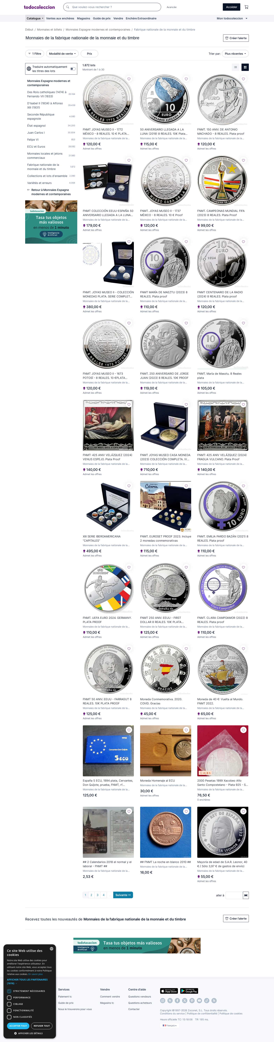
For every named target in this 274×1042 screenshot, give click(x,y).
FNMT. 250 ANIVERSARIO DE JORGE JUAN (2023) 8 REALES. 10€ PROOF (164, 376)
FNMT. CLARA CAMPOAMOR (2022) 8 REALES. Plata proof (222, 620)
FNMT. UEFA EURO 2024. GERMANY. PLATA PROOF (107, 620)
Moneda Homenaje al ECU (157, 780)
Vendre (118, 18)
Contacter (134, 1009)
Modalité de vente (61, 53)
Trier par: (215, 53)
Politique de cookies (230, 1013)
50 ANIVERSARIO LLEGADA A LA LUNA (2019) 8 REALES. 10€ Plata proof (162, 132)
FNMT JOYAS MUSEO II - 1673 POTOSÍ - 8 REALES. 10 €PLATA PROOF (104, 376)
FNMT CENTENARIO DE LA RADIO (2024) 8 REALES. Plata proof (220, 294)
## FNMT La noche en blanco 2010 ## (165, 862)
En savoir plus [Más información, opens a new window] (35, 974)
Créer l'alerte (236, 38)
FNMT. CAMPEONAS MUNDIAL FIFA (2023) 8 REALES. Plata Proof (221, 213)
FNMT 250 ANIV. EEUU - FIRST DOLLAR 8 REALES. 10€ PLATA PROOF (160, 620)
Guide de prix (102, 18)
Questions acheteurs (140, 1002)
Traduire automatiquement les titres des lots (47, 69)
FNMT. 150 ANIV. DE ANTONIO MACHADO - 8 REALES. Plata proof (220, 131)
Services (64, 989)
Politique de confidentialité (202, 1013)
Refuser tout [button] (42, 1025)
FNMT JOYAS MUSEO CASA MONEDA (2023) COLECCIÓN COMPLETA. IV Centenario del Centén (165, 457)
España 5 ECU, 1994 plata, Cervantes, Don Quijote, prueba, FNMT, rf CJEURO (108, 783)
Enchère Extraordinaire (141, 18)
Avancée (171, 7)
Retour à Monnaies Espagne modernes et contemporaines (49, 192)
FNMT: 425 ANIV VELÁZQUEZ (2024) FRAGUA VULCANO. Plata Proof (222, 457)
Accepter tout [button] (18, 1025)
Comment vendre (110, 996)
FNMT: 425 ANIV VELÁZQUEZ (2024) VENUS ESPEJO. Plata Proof (107, 457)
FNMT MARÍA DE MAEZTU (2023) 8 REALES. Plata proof (164, 294)
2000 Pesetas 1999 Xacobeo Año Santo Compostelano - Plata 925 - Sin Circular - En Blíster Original (222, 783)
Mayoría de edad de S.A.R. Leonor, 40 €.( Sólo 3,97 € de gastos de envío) (222, 864)
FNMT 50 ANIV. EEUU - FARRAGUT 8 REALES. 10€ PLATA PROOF (107, 701)
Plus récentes (234, 53)
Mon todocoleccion (230, 18)
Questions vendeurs (139, 996)
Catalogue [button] (34, 18)
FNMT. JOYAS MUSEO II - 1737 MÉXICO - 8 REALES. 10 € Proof (161, 213)
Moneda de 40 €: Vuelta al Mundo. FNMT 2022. (220, 701)
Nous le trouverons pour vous (75, 1009)
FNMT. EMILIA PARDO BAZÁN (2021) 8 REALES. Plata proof (222, 538)
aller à (220, 895)
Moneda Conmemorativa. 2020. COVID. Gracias (161, 701)
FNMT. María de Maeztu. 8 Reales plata (219, 376)
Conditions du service (172, 1013)
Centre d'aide (137, 989)
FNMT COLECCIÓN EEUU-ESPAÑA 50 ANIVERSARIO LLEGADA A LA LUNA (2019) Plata (108, 213)
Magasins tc (107, 1002)
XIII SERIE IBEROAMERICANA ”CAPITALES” (102, 538)
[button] (29, 981)
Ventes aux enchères (60, 18)
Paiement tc (65, 996)
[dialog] (29, 991)
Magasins (83, 18)
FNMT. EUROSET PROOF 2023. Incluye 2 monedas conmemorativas (165, 538)
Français (169, 1025)
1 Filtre (34, 53)
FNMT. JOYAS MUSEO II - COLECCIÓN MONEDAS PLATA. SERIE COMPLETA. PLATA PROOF (108, 294)
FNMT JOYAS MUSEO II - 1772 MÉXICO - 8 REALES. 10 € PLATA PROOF (105, 132)
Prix (89, 53)
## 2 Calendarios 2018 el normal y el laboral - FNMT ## (107, 864)
